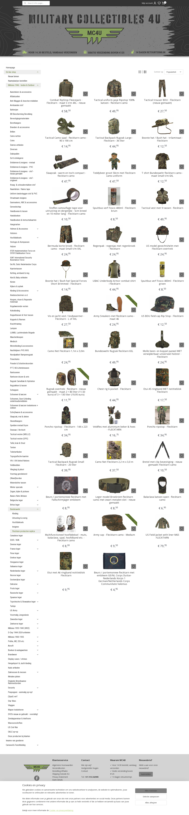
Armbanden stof (16, 105)
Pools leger (15, 588)
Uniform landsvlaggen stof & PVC (23, 193)
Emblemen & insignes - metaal (22, 162)
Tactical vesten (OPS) (19, 438)
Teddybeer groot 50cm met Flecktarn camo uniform (114, 174)
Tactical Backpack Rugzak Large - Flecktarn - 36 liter (114, 139)
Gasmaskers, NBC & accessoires (23, 202)
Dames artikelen (16, 145)
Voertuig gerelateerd (18, 474)
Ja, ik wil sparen (119, 796)
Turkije (13, 606)
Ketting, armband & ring (19, 273)
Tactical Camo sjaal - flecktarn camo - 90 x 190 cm (66, 139)
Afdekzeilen (15, 96)
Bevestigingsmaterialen (19, 118)
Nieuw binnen (13, 76)
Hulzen (13, 246)
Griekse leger (15, 557)
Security (23, 687)
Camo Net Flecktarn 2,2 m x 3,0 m (114, 461)
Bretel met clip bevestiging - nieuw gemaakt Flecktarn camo (162, 463)
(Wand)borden (16, 478)
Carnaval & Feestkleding (22, 745)
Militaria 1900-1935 (23, 637)
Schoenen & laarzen (24, 394)
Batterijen (14, 109)
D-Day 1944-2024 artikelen (19, 632)
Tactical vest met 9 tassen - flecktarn (162, 208)
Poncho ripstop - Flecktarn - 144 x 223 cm (66, 428)
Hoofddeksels (24, 237)
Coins (12, 140)
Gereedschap (15, 207)
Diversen (13, 149)
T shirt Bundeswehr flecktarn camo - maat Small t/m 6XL (162, 174)
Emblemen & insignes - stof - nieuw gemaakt (22, 172)
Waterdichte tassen (18, 482)
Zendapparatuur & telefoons (19, 718)
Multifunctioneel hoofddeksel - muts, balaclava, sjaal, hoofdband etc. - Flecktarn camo (66, 537)
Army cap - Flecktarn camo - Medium (114, 534)
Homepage (10, 67)
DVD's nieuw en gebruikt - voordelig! (23, 714)
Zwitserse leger (24, 623)
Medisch (13, 341)
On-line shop (22, 72)
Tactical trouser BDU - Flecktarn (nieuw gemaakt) (162, 101)
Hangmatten (15, 224)
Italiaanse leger (16, 566)
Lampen (13, 328)
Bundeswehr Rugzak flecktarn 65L (114, 351)
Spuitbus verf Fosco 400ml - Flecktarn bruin (114, 209)
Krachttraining (15, 324)
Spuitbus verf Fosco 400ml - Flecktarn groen (162, 282)
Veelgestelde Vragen (89, 768)
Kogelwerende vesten (19, 306)
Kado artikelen (14, 668)
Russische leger (24, 593)
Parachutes (14, 359)
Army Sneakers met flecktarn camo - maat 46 (114, 317)
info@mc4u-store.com (91, 791)
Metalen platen (14, 676)
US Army (24, 610)
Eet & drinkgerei (16, 158)
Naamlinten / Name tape (20, 189)
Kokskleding (15, 310)
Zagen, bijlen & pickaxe (19, 491)
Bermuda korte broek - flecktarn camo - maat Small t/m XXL (66, 247)
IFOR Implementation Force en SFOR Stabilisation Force (22, 252)
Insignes (15, 527)
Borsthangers (15, 123)
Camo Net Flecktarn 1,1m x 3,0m (66, 351)
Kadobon (56, 791)
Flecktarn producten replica (23, 531)
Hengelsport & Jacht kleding (19, 663)
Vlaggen (11, 705)
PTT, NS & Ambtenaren (19, 368)
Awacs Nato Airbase (18, 496)
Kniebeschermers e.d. (19, 295)
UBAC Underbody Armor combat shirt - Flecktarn (114, 282)
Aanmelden (146, 774)
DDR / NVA (24, 540)
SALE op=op (13, 732)
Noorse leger (15, 575)
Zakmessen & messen (23, 672)
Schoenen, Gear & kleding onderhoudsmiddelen (20, 400)
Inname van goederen (14, 740)
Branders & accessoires (20, 127)
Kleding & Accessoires (24, 290)
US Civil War (13, 727)
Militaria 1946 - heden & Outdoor (23, 85)
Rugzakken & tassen (18, 385)
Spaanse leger (16, 597)
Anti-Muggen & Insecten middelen (24, 101)
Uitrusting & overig (19, 518)
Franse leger (24, 549)
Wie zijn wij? (86, 765)
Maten (55, 788)
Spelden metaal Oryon (19, 425)
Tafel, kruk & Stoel (17, 443)
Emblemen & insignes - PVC (21, 167)
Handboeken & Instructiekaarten (23, 220)
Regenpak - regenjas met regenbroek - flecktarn (114, 247)
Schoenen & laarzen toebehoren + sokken (24, 406)
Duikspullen (14, 154)
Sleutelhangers (16, 421)
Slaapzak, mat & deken (19, 416)
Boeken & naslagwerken (23, 650)
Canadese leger (16, 535)
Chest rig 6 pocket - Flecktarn (114, 389)
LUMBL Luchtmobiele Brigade (22, 332)
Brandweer (23, 654)
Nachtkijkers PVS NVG (19, 350)
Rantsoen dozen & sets (19, 376)
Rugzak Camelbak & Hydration (22, 381)
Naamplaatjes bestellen (17, 81)
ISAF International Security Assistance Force (21, 258)
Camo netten (15, 136)
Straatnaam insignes (18, 198)
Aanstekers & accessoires (21, 92)
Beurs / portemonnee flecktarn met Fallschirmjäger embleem (66, 498)
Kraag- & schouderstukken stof (22, 185)
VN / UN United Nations (19, 460)
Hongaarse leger (17, 562)
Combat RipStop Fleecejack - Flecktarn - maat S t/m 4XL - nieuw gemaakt (66, 103)
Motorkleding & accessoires (21, 346)
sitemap (106, 810)
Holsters (13, 233)
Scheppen (14, 390)
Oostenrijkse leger (17, 579)
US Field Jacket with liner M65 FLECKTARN (162, 536)
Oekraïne (24, 584)
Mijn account (149, 3)
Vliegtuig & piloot (17, 469)
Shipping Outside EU (60, 774)
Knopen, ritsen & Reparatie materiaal (21, 300)
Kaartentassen (16, 268)
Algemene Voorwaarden (62, 765)
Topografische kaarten (19, 456)
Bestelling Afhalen (60, 771)
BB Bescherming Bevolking (21, 114)
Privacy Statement (60, 777)
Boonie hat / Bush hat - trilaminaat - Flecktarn (162, 139)
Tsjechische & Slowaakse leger (24, 601)
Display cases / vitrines (17, 659)
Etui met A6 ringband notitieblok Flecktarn (66, 574)
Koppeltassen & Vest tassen (21, 315)
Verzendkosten (58, 768)
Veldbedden (15, 465)
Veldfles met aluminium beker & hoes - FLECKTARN (114, 428)
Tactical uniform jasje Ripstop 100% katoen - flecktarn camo (114, 101)
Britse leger (24, 505)
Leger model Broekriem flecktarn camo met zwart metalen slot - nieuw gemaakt (114, 500)
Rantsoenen (15, 372)
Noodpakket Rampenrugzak (21, 354)
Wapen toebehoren (23, 710)
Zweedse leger (24, 619)
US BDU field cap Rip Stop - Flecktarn (162, 316)
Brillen (12, 131)
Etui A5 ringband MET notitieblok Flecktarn (162, 390)
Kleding (15, 513)
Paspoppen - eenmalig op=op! (20, 692)
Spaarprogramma (59, 794)
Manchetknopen (16, 337)
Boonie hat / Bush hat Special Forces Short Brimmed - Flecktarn (66, 282)
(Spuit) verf (12, 696)
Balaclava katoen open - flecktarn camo (162, 498)
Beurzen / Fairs (58, 785)
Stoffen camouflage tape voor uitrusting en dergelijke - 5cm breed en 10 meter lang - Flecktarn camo (66, 211)
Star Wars (12, 701)
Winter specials (24, 487)
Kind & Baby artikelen (18, 277)
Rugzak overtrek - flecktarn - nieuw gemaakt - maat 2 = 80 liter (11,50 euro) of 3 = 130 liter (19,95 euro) (66, 392)
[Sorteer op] (173, 72)
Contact (84, 771)
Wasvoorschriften (15, 723)
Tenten (13, 447)
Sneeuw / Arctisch (17, 430)
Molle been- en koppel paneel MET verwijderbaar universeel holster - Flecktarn (162, 354)
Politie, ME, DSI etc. (23, 641)
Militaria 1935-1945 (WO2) (23, 628)
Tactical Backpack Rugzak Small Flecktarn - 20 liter (66, 463)
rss (112, 810)
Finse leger (14, 553)
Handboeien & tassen (18, 211)
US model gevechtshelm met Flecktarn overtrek (162, 247)
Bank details (57, 780)
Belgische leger (24, 500)
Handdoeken (15, 215)
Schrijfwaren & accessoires (21, 412)
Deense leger (15, 544)
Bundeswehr (24, 509)
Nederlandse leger (24, 571)
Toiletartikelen (16, 452)
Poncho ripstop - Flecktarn (162, 426)
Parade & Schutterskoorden (21, 363)
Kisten (12, 282)
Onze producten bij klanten (19, 736)
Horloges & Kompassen (19, 242)
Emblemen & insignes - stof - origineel (22, 179)
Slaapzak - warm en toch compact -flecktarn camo (66, 174)
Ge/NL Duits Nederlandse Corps (23, 264)
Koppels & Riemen (17, 319)
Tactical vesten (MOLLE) (20, 434)
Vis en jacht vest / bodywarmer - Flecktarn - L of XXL (66, 317)
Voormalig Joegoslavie (19, 615)
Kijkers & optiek (16, 286)
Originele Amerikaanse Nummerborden (17, 682)
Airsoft (23, 645)
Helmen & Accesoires (24, 229)
